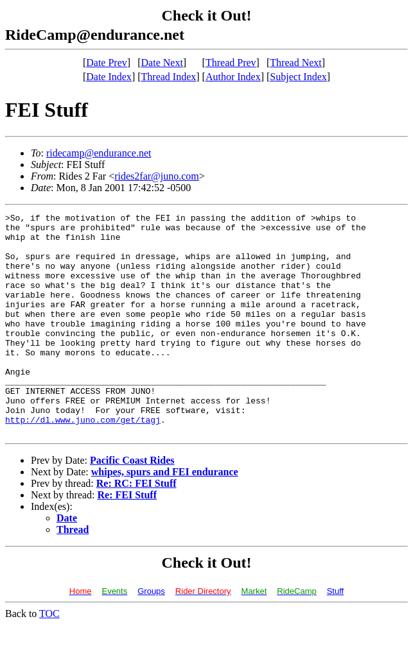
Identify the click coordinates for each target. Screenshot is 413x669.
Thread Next (295, 62)
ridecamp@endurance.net (99, 153)
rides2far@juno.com (156, 176)
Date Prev (106, 62)
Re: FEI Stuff (127, 539)
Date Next (162, 62)
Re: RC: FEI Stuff (136, 527)
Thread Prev (231, 62)
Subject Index (298, 76)
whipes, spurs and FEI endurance (164, 516)
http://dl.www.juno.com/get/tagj (83, 462)
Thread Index (169, 76)
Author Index (233, 76)
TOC (49, 657)
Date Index (109, 76)
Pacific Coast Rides (132, 504)
